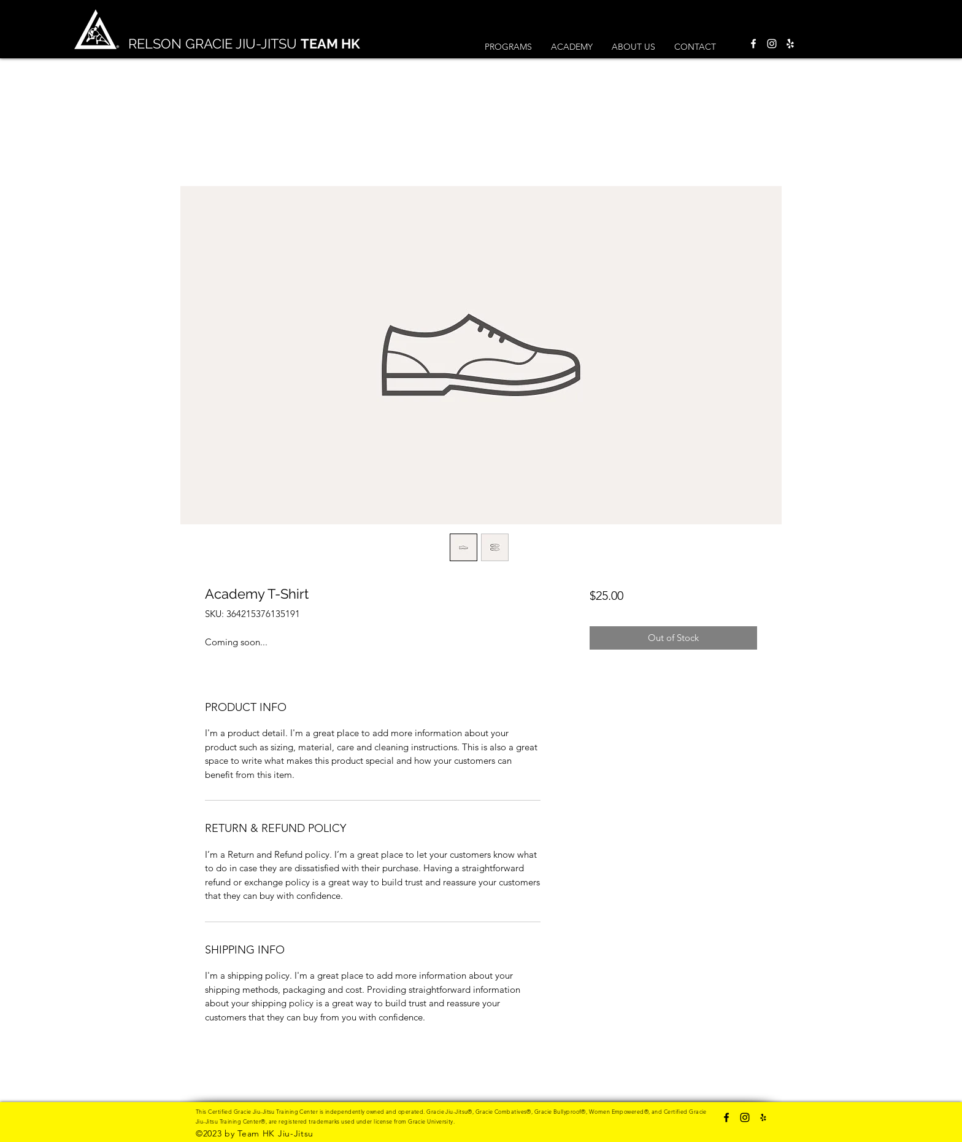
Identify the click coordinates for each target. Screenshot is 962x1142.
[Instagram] (772, 43)
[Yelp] (790, 43)
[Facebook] (753, 43)
